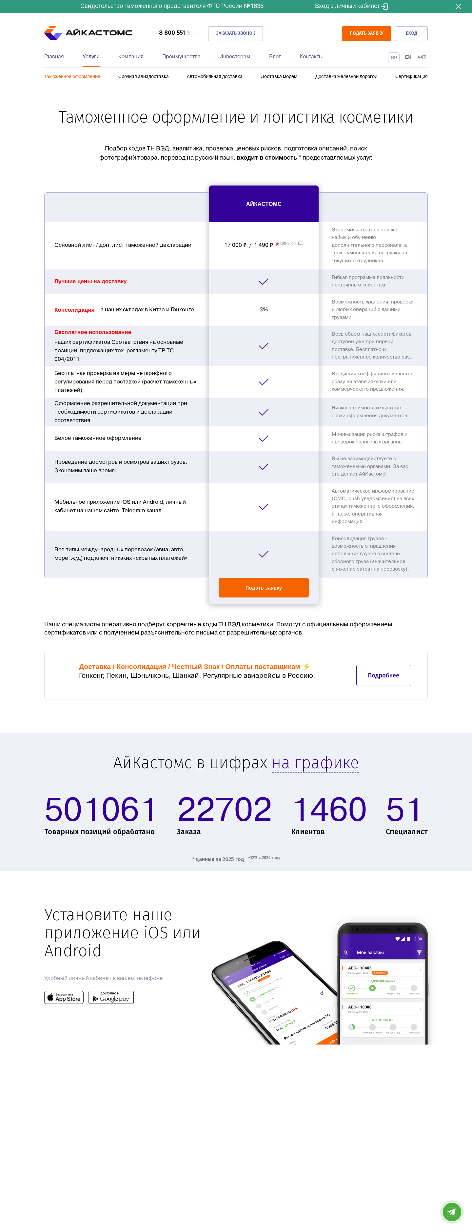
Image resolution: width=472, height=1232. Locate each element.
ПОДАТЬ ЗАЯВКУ (364, 32)
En (408, 57)
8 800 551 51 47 (179, 33)
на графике (315, 765)
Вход (411, 32)
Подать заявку (263, 587)
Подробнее (383, 676)
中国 (422, 57)
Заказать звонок (235, 32)
